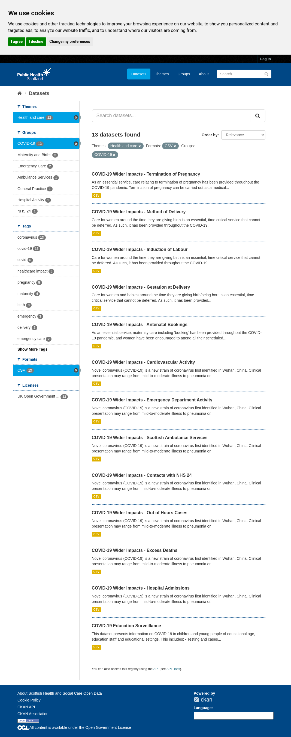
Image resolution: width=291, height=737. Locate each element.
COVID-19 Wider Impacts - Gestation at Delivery (141, 287)
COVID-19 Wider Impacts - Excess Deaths (135, 550)
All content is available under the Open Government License (74, 727)
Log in (265, 59)
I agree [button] (17, 41)
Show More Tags (32, 349)
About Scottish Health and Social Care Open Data (59, 693)
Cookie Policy (29, 700)
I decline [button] (36, 41)
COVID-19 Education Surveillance (126, 625)
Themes (162, 74)
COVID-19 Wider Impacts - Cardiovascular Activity (143, 362)
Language (203, 708)
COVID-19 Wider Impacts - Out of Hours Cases (139, 512)
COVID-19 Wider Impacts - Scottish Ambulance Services (150, 437)
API (156, 669)
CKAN (203, 699)
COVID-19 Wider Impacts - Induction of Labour (140, 249)
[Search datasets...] (171, 115)
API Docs (173, 669)
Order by (209, 135)
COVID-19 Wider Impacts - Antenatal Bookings (139, 324)
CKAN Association (32, 714)
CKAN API (26, 707)
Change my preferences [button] (69, 41)
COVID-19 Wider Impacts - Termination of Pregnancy (146, 174)
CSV (96, 195)
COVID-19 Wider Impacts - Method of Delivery (139, 211)
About (204, 74)
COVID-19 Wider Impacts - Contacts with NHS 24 (142, 475)
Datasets (138, 74)
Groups (183, 74)
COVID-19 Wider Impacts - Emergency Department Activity (152, 400)
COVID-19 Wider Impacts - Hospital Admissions (141, 588)
